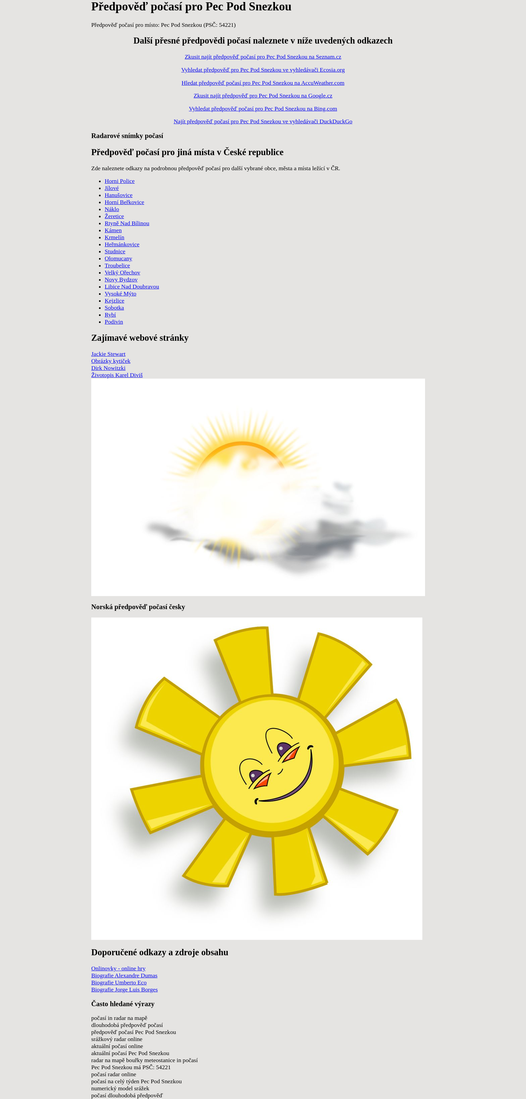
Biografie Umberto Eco (119, 982)
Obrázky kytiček (110, 361)
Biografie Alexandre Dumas (124, 975)
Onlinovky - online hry (118, 968)
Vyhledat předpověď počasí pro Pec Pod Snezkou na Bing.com (263, 108)
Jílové (112, 188)
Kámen (113, 230)
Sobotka (114, 307)
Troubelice (117, 265)
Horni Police (120, 181)
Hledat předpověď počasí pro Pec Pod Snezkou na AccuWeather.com (262, 82)
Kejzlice (114, 300)
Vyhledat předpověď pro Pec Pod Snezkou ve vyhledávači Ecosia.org (263, 69)
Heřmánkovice (122, 244)
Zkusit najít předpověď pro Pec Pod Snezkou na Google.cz (263, 95)
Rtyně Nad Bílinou (127, 223)
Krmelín (114, 237)
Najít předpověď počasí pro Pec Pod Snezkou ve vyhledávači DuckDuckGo (263, 121)
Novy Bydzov (121, 279)
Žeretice (114, 216)
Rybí (110, 314)
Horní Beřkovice (124, 202)
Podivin (114, 321)
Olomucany (118, 258)
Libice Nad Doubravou (132, 286)
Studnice (115, 251)
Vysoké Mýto (120, 293)
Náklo (112, 209)
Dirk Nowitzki (108, 368)
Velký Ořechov (122, 272)
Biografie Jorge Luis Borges (124, 989)
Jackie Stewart (108, 353)
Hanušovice (119, 195)
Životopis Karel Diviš (117, 375)
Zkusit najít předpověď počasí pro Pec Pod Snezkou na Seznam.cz (263, 56)
